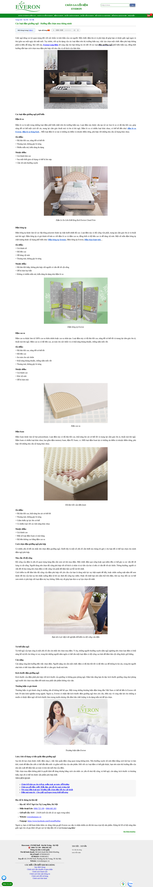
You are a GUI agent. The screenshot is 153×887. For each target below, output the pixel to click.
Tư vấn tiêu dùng (77, 850)
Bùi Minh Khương (129, 831)
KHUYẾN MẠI (76, 852)
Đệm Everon (58, 15)
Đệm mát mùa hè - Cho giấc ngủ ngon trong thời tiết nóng (44, 792)
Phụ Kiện (131, 15)
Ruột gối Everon (87, 15)
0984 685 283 (51, 808)
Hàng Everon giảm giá (27, 15)
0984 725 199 (39, 808)
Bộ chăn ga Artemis (102, 15)
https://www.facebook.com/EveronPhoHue (44, 821)
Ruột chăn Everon (72, 15)
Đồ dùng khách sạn (119, 15)
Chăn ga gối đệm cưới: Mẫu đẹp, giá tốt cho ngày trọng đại (45, 787)
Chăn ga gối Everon (45, 15)
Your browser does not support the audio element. (66, 30)
